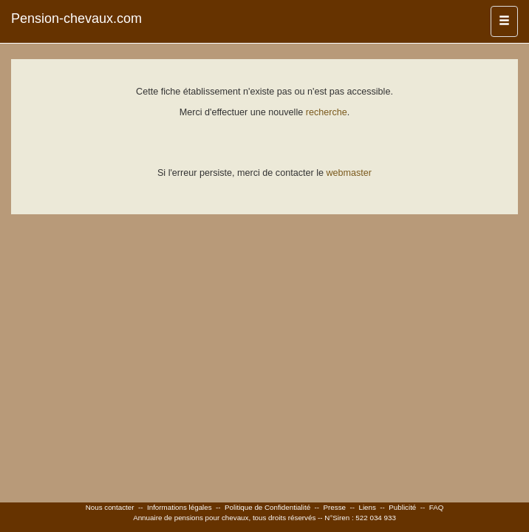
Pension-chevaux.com (76, 18)
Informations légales (179, 507)
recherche (326, 112)
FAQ (436, 507)
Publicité (402, 507)
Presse (335, 507)
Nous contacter (110, 507)
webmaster (349, 173)
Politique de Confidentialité (267, 507)
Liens (366, 507)
